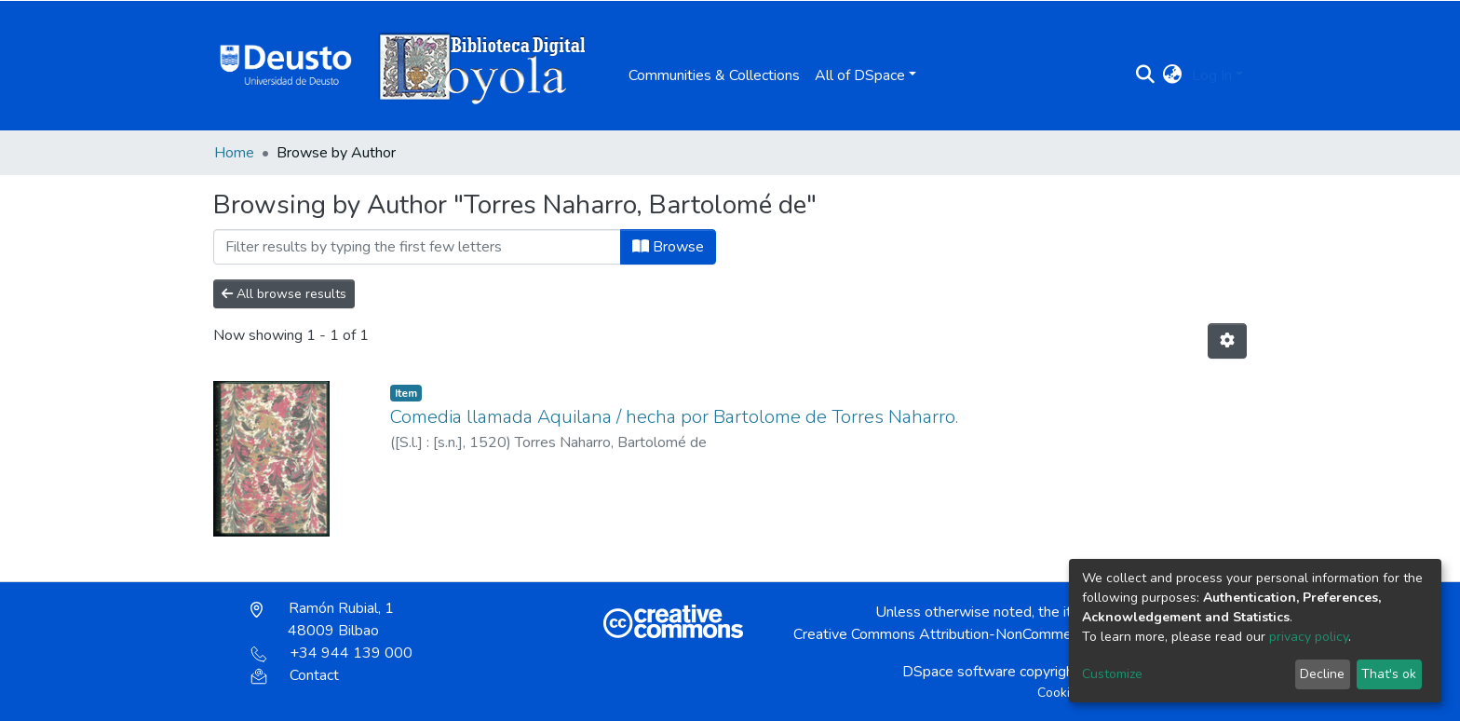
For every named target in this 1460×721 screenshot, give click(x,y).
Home (234, 153)
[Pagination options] (1227, 341)
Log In (1212, 75)
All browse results (284, 294)
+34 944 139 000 (331, 653)
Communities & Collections (714, 75)
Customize (1112, 674)
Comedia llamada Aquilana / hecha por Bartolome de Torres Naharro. (674, 416)
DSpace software (959, 671)
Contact (294, 675)
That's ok (1388, 674)
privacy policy (1308, 637)
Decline (1322, 674)
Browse (668, 247)
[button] (1172, 75)
